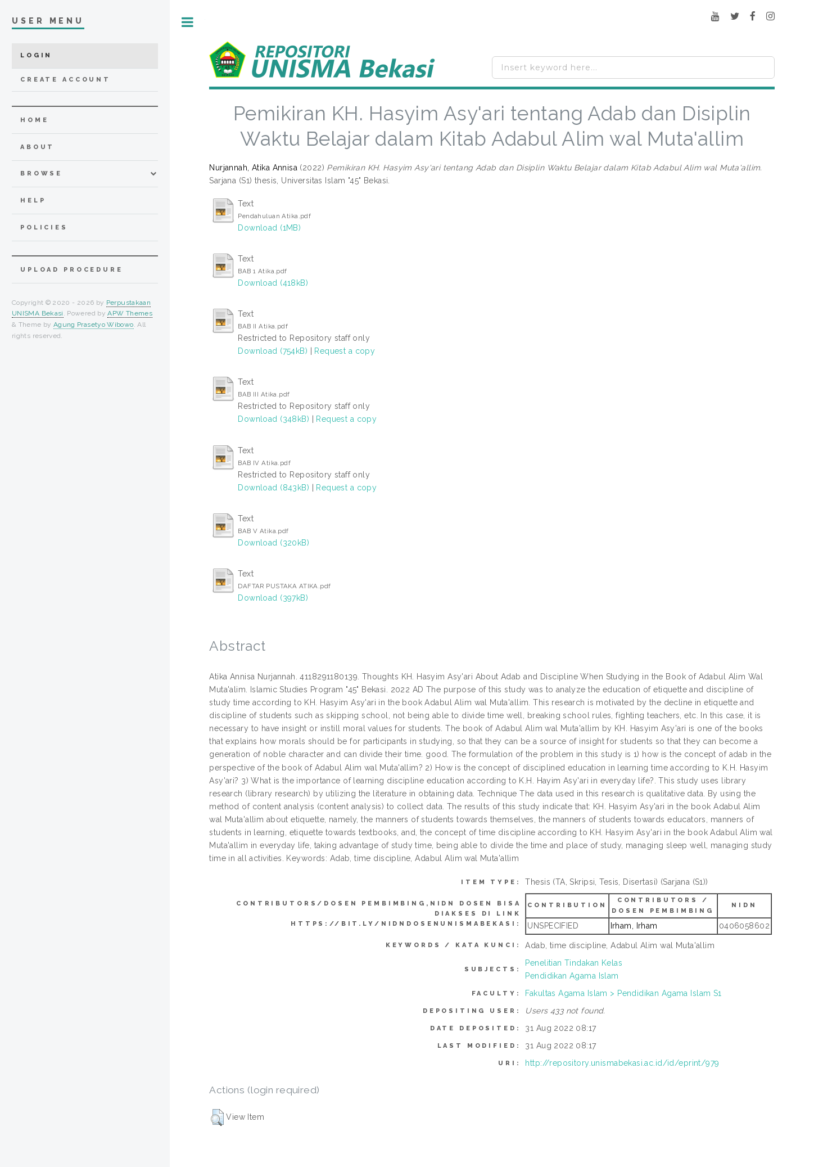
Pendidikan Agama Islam (571, 975)
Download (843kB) (273, 487)
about (37, 147)
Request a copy (344, 350)
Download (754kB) (272, 350)
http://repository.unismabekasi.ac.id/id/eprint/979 (622, 1062)
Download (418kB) (273, 282)
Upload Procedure (71, 269)
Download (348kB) (273, 418)
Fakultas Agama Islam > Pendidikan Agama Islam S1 (623, 993)
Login (36, 55)
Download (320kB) (273, 542)
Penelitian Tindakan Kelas (573, 962)
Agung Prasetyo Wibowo (93, 324)
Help (33, 200)
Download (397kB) (273, 597)
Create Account (65, 79)
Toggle (187, 22)
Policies (44, 227)
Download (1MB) (269, 227)
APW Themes (129, 313)
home (34, 120)
